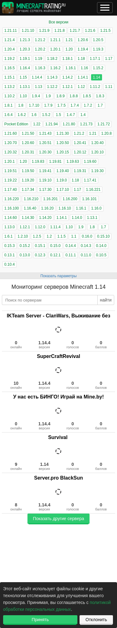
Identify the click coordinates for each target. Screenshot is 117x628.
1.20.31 (28, 152)
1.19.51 (10, 171)
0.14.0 (101, 246)
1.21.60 (10, 133)
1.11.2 (95, 87)
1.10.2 (9, 96)
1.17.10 (62, 189)
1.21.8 (59, 30)
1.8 (20, 105)
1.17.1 (95, 58)
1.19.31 (80, 171)
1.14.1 (83, 77)
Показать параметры (58, 276)
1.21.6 (90, 30)
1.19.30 (97, 171)
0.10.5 (101, 255)
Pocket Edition (16, 124)
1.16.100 (11, 208)
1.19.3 (98, 49)
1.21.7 (75, 30)
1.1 (73, 236)
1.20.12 (80, 152)
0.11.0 (86, 255)
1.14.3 (52, 77)
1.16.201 (50, 199)
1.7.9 (48, 105)
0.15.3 (9, 246)
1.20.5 (98, 40)
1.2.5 (37, 236)
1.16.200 (70, 199)
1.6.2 (21, 115)
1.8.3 (100, 96)
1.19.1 (25, 58)
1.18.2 (52, 58)
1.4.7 (70, 115)
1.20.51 (45, 143)
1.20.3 (25, 49)
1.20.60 (28, 143)
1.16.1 (71, 68)
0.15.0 (55, 246)
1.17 (108, 58)
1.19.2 (9, 58)
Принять (40, 619)
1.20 (69, 49)
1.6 (34, 115)
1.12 (81, 87)
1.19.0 (61, 180)
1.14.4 (37, 77)
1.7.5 (61, 105)
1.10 (23, 96)
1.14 (96, 77)
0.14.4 (71, 246)
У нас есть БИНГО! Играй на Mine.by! (58, 396)
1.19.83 (38, 161)
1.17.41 (90, 180)
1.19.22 (10, 180)
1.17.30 (45, 189)
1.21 (69, 40)
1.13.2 (9, 87)
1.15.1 (9, 77)
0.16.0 (87, 236)
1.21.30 (62, 133)
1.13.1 (25, 87)
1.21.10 (28, 30)
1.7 (100, 105)
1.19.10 (45, 180)
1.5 (58, 115)
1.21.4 (9, 40)
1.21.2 (40, 40)
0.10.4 (9, 264)
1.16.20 (47, 208)
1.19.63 (72, 161)
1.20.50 (62, 143)
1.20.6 (83, 40)
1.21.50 (28, 133)
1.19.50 (28, 171)
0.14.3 (86, 246)
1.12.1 (67, 87)
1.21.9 (44, 30)
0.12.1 (55, 255)
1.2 (49, 236)
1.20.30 (45, 152)
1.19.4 (83, 49)
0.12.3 (40, 255)
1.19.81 (55, 161)
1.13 (38, 87)
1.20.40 (97, 143)
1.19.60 (90, 161)
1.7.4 (75, 105)
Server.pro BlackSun (58, 478)
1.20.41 (80, 143)
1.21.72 (103, 124)
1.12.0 (40, 227)
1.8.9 (60, 96)
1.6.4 (8, 115)
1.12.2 (52, 87)
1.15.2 (98, 68)
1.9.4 (36, 96)
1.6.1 (8, 236)
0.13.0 (25, 255)
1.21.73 (86, 124)
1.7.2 (88, 105)
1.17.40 (10, 189)
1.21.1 (55, 40)
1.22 (36, 124)
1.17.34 (28, 189)
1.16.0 (96, 208)
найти (106, 299)
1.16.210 (31, 199)
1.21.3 (25, 40)
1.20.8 (106, 133)
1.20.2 (40, 49)
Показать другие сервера (58, 518)
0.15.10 (103, 236)
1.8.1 (8, 105)
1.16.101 (89, 199)
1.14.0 (77, 217)
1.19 (38, 58)
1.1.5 (61, 236)
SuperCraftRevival (58, 356)
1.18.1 (67, 58)
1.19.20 (28, 180)
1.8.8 (74, 96)
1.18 (81, 58)
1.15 (23, 77)
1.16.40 (30, 208)
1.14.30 (28, 217)
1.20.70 (10, 143)
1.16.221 (93, 189)
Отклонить (96, 619)
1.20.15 (62, 152)
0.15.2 (25, 246)
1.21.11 (10, 30)
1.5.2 (46, 115)
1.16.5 (9, 68)
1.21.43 (45, 133)
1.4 (83, 115)
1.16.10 (65, 208)
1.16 (84, 68)
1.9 (48, 96)
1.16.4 (25, 68)
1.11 (108, 87)
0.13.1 (9, 255)
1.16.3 (40, 68)
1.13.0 (9, 227)
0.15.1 (40, 246)
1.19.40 (62, 171)
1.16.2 (55, 68)
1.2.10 (22, 236)
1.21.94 (51, 124)
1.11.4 (55, 227)
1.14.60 (10, 217)
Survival (58, 437)
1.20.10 (97, 152)
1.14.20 (45, 217)
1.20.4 (9, 49)
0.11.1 (71, 255)
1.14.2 (67, 77)
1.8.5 (87, 96)
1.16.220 (11, 199)
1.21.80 (69, 124)
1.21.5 (105, 30)
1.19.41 (45, 171)
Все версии (58, 22)
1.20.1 (55, 49)
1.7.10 (34, 105)
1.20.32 (10, 152)
